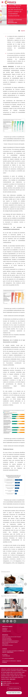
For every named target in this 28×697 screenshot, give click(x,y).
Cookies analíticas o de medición (11, 685)
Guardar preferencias (14, 690)
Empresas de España (7, 639)
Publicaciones (5, 643)
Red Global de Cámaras (7, 645)
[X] (4, 621)
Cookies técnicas (7, 683)
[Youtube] (15, 621)
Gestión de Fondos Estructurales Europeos (11, 636)
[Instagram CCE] (11, 621)
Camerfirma (4, 628)
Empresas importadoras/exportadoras (10, 641)
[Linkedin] (7, 621)
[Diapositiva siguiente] (25, 584)
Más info (12, 681)
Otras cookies (6, 686)
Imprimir (23, 30)
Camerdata (4, 629)
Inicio (2, 5)
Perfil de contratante (6, 638)
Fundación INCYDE (6, 631)
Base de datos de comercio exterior (10, 642)
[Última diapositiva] (2, 584)
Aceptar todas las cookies (14, 694)
